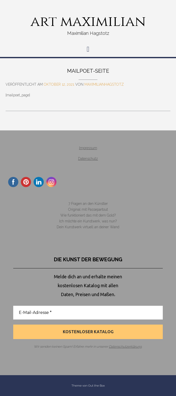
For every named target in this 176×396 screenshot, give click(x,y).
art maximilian (88, 22)
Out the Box (96, 385)
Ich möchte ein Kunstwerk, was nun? (88, 221)
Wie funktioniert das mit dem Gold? (88, 215)
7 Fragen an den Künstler (88, 204)
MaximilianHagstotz (104, 84)
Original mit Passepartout (88, 209)
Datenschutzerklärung (125, 347)
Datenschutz (88, 159)
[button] (88, 49)
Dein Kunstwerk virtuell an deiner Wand (88, 227)
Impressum (88, 148)
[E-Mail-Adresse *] (88, 312)
